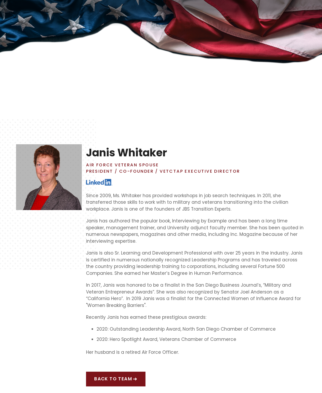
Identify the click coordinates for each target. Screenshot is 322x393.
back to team (113, 379)
